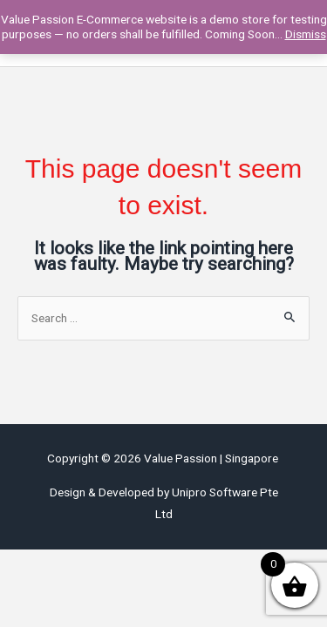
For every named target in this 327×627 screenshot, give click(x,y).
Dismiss (305, 34)
